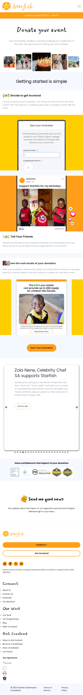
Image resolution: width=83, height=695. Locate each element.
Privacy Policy (65, 689)
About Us (7, 590)
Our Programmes (11, 619)
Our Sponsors (9, 601)
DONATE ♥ (41, 544)
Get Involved (41, 553)
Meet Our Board (10, 626)
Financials (7, 597)
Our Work (7, 615)
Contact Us (8, 594)
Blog (4, 622)
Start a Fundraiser (11, 648)
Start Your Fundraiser (41, 347)
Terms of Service (48, 689)
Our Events (8, 651)
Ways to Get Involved (12, 640)
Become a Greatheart (13, 644)
